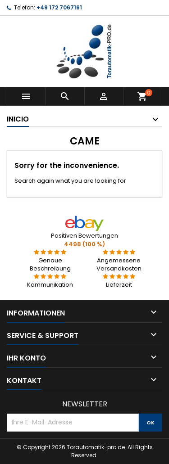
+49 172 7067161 (59, 7)
